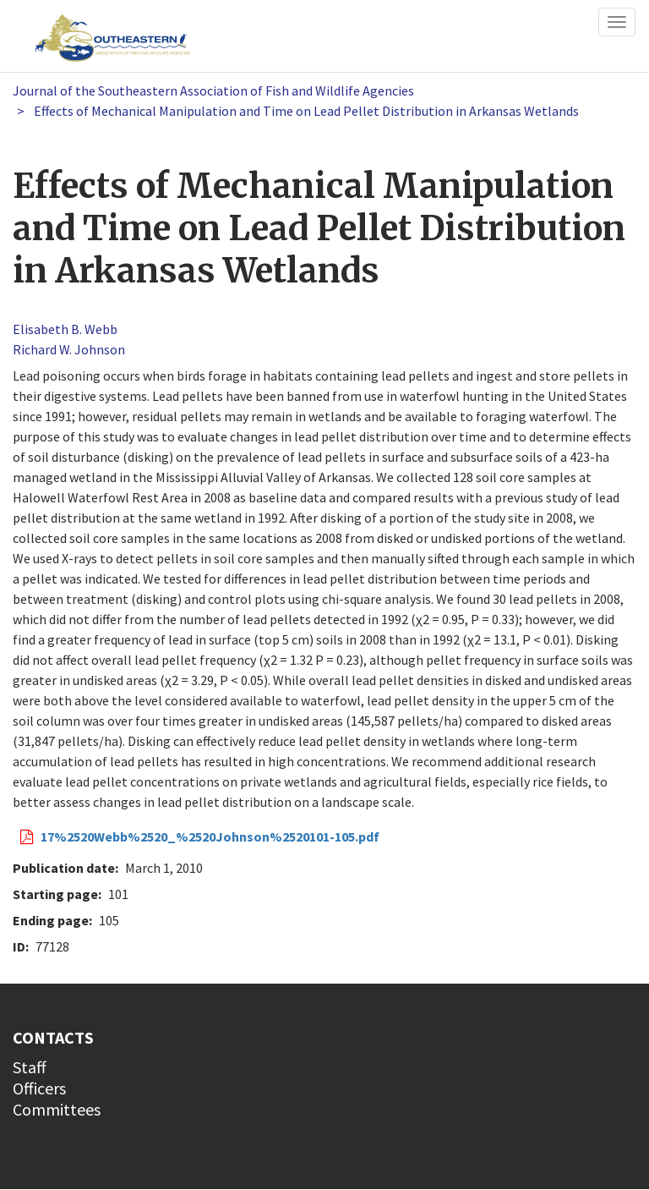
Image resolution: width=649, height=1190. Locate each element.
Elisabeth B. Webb (65, 329)
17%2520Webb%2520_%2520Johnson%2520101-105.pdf (210, 836)
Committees (57, 1109)
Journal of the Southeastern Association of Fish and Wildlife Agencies (213, 90)
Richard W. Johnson (69, 349)
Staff (29, 1067)
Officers (39, 1088)
